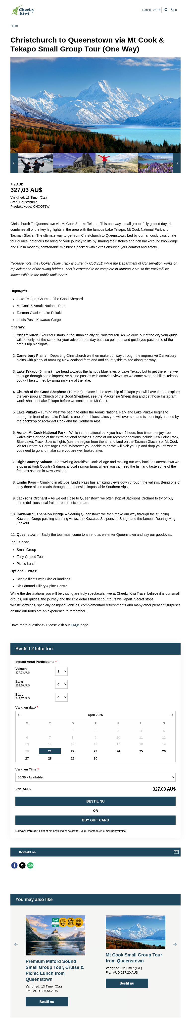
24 (118, 751)
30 (95, 758)
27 (27, 758)
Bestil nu (95, 801)
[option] (31, 163)
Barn (35, 684)
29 (72, 758)
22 (72, 751)
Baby (35, 697)
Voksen (35, 671)
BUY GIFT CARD (95, 820)
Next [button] (175, 944)
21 (49, 751)
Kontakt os (27, 852)
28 (49, 758)
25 (141, 751)
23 (95, 751)
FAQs (76, 625)
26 (164, 751)
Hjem (14, 26)
